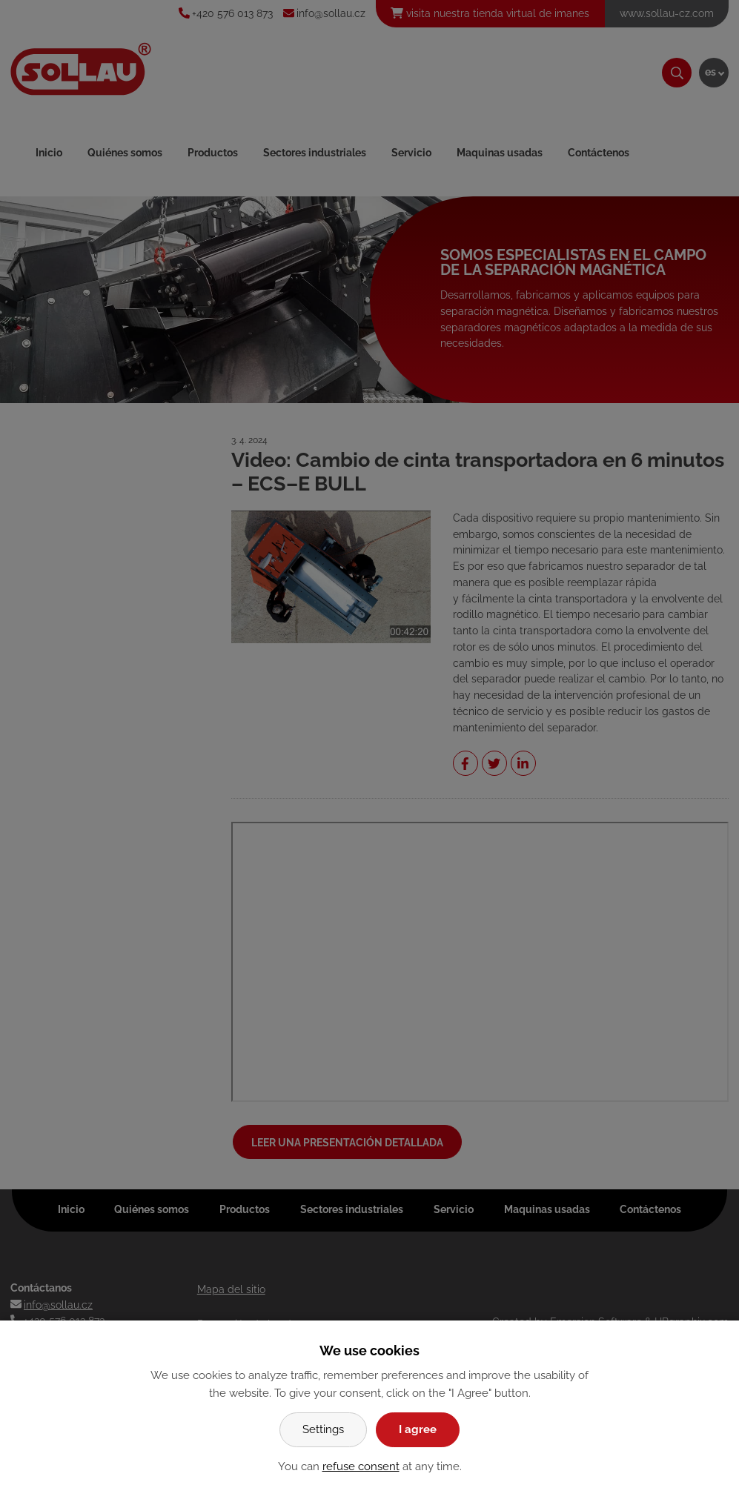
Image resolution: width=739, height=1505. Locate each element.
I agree (418, 1429)
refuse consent (361, 1466)
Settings (323, 1429)
